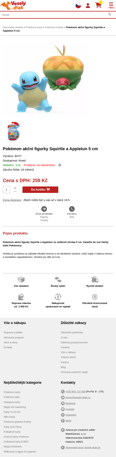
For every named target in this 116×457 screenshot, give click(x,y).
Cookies (65, 347)
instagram (71, 414)
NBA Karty (9, 416)
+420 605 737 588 (75, 391)
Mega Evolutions (13, 446)
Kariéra (65, 362)
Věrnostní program (14, 337)
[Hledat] (110, 14)
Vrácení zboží (68, 357)
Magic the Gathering (15, 407)
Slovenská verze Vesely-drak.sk (83, 447)
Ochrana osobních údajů (74, 372)
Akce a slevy (11, 342)
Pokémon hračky (54, 27)
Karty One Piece (13, 426)
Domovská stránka (13, 27)
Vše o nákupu (68, 352)
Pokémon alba (11, 397)
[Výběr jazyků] (78, 5)
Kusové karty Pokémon (16, 436)
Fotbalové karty (12, 431)
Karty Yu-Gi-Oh (12, 412)
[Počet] (6, 189)
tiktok (68, 420)
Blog (63, 367)
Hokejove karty (12, 402)
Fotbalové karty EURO (16, 441)
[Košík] (99, 5)
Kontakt (8, 347)
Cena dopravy (12, 200)
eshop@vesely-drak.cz (78, 397)
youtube (70, 409)
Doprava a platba (13, 332)
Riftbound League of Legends (20, 451)
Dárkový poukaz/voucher (74, 342)
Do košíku (40, 189)
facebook (71, 403)
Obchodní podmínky (72, 332)
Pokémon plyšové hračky (17, 421)
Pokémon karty (34, 27)
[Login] (88, 6)
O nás (64, 337)
